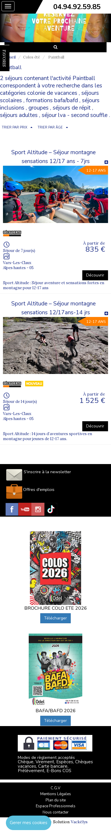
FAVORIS (4, 58)
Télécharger (55, 618)
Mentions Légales (55, 794)
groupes (38, 108)
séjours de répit (72, 108)
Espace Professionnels (55, 806)
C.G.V (55, 788)
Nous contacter (56, 812)
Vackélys (79, 821)
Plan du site (56, 800)
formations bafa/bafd (52, 100)
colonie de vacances (52, 93)
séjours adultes (19, 115)
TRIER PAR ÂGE (50, 127)
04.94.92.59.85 (77, 7)
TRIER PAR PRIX (14, 127)
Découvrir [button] (95, 275)
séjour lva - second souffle (74, 115)
